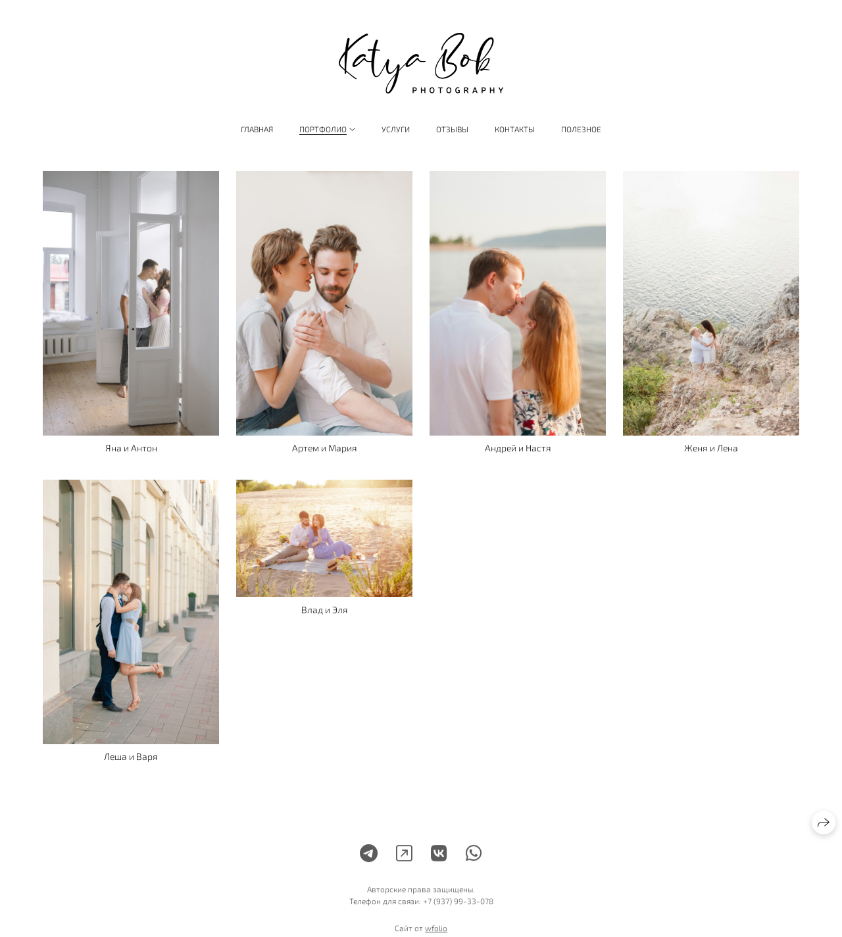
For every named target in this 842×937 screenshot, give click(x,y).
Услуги (396, 129)
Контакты (515, 129)
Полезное (581, 129)
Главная (257, 129)
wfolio (436, 932)
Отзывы (452, 129)
